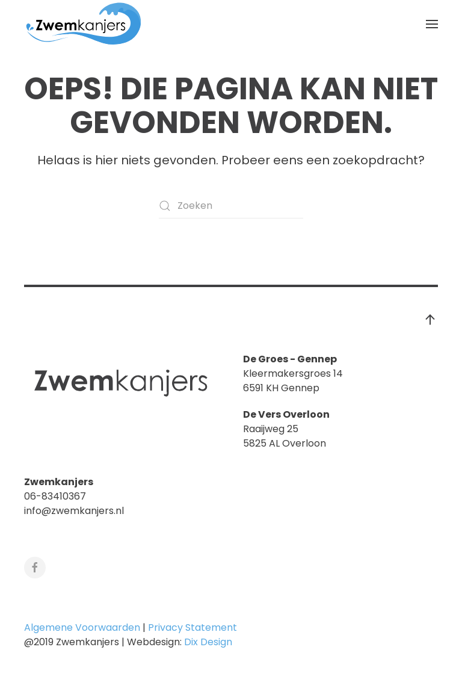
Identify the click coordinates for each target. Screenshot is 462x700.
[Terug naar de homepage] (84, 24)
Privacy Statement (192, 627)
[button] (432, 24)
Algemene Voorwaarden (82, 627)
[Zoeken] (231, 205)
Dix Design (209, 642)
